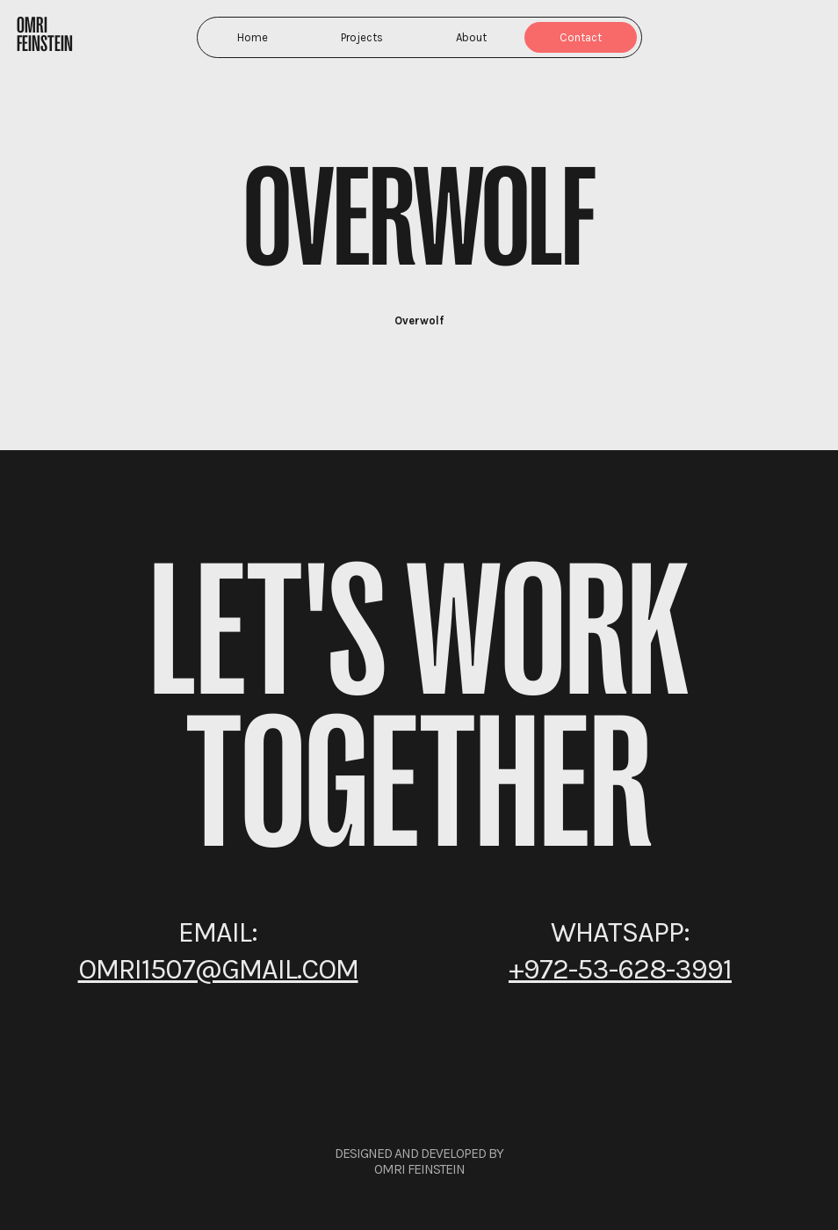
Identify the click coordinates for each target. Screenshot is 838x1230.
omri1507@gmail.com (218, 969)
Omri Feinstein (45, 34)
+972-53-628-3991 (620, 969)
